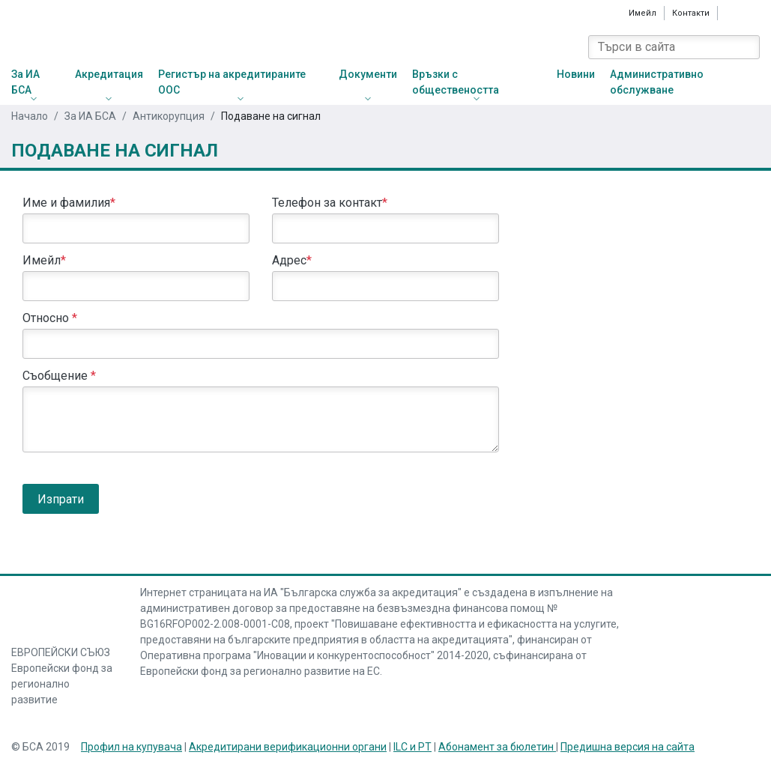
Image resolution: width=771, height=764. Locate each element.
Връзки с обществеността (455, 82)
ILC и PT (412, 747)
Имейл (642, 13)
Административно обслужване (657, 82)
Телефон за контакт (329, 203)
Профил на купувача (131, 747)
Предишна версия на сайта (627, 747)
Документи (368, 74)
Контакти (691, 13)
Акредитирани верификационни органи (288, 747)
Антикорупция (169, 116)
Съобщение (59, 376)
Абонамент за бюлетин (497, 747)
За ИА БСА (25, 82)
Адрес (292, 261)
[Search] (748, 47)
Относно (49, 318)
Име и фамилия (68, 203)
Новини (576, 74)
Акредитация (109, 74)
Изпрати (60, 499)
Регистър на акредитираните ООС (232, 82)
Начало (29, 116)
